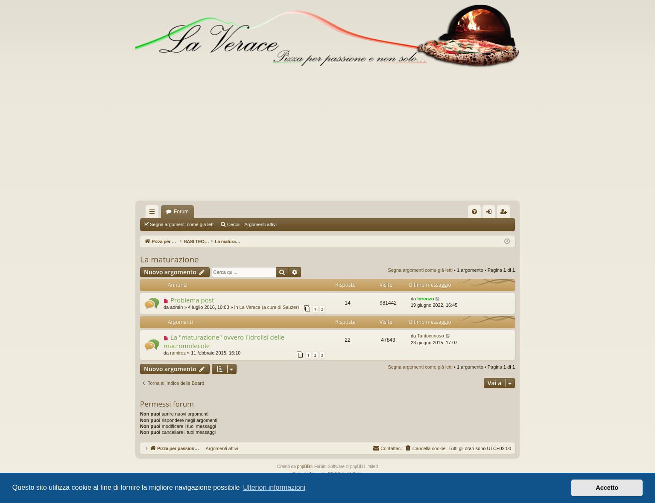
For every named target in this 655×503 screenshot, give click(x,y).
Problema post (192, 300)
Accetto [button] (607, 487)
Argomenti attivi (260, 224)
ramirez (178, 352)
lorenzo (425, 298)
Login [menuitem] (490, 213)
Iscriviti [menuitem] (505, 213)
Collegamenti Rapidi (153, 213)
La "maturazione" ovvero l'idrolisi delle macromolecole (224, 341)
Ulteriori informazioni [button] (274, 487)
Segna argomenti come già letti (182, 224)
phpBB (303, 466)
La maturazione (169, 259)
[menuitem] (474, 211)
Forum (181, 212)
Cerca (233, 224)
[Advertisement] (327, 136)
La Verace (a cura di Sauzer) (269, 307)
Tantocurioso (430, 335)
